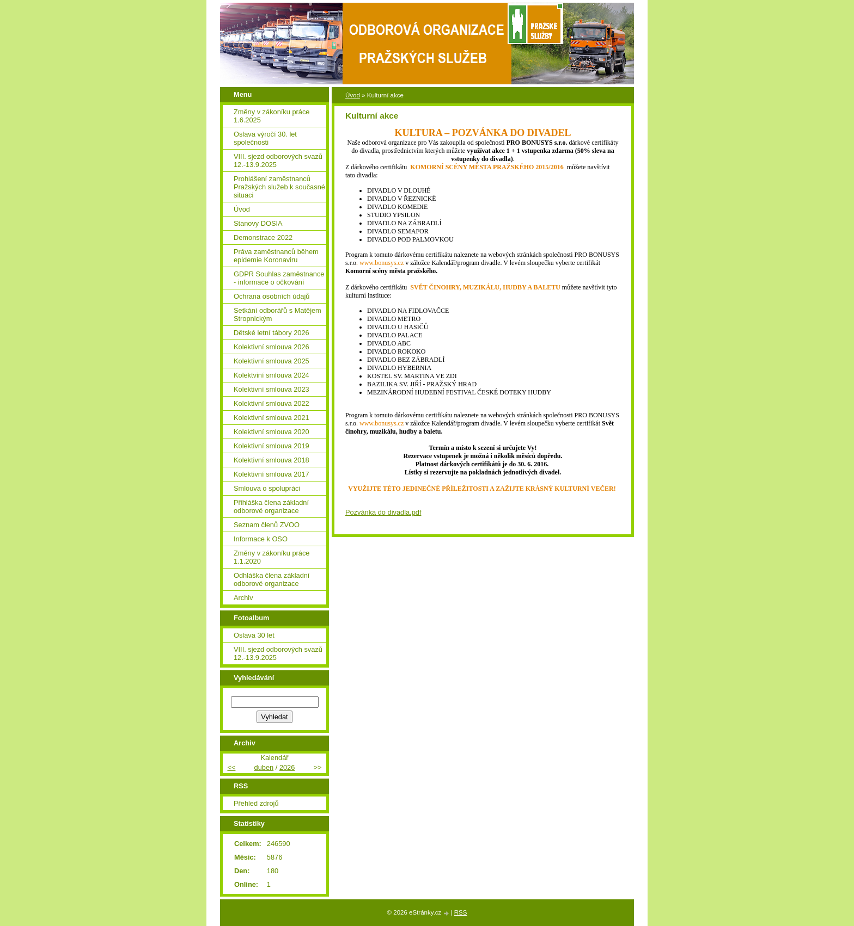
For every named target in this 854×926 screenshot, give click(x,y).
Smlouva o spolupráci (267, 488)
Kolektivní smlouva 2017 (271, 474)
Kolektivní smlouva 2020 (271, 432)
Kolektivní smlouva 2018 (271, 460)
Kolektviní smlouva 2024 (271, 375)
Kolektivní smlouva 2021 (271, 417)
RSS (460, 912)
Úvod (352, 95)
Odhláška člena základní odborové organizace (271, 579)
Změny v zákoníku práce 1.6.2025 (271, 116)
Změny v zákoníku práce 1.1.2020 (271, 557)
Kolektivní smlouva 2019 (271, 446)
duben (264, 767)
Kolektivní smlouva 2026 (271, 347)
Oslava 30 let (254, 635)
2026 (287, 767)
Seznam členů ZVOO (267, 525)
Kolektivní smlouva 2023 (271, 389)
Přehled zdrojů (256, 803)
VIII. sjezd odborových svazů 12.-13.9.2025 (278, 160)
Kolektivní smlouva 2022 (271, 403)
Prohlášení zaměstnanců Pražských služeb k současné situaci (279, 187)
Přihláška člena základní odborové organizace (271, 506)
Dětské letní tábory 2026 (271, 333)
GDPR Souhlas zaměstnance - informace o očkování (279, 278)
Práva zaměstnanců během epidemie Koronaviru (276, 256)
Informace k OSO (261, 539)
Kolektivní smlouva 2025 (271, 361)
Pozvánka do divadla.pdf (383, 512)
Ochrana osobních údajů (271, 296)
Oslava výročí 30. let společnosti (265, 138)
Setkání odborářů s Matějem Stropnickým (277, 314)
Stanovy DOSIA (258, 223)
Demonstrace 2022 (263, 237)
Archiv (243, 598)
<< (231, 767)
